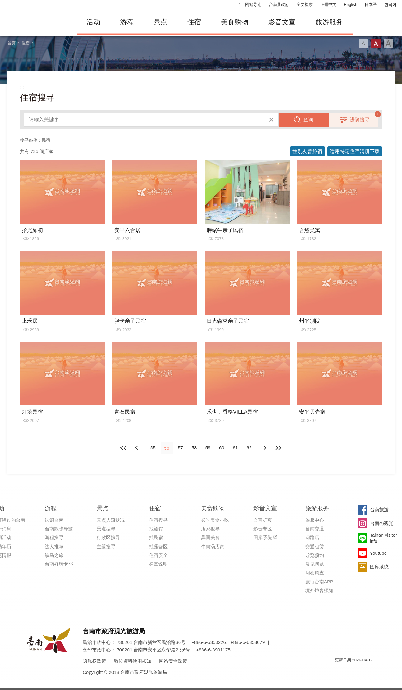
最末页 (278, 448)
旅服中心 (314, 520)
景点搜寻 (106, 528)
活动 (93, 22)
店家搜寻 (210, 528)
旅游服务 (329, 22)
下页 (137, 448)
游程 (127, 22)
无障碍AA (361, 671)
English (350, 4)
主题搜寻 (106, 546)
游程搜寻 (54, 537)
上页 (265, 448)
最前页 (123, 448)
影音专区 (262, 528)
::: (239, 4)
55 (153, 447)
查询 (308, 119)
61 (235, 447)
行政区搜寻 (108, 537)
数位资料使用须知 (132, 661)
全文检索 (305, 4)
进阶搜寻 (360, 119)
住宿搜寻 (158, 520)
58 (194, 447)
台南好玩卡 (56, 564)
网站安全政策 (173, 661)
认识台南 (54, 520)
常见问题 (314, 564)
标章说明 (158, 564)
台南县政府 (279, 4)
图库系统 (262, 537)
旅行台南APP (319, 581)
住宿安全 (158, 555)
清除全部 (271, 119)
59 (208, 447)
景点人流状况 (111, 520)
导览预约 (314, 555)
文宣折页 (262, 520)
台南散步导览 (59, 528)
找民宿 (156, 537)
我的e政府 (339, 671)
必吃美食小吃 (215, 520)
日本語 (371, 4)
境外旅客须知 (319, 590)
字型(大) (388, 43)
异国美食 (210, 537)
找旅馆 (156, 528)
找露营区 (158, 546)
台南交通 (314, 528)
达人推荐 (54, 546)
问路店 (312, 537)
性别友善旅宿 (307, 151)
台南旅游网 (36, 22)
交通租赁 (314, 546)
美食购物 (234, 22)
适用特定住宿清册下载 (355, 151)
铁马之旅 (54, 555)
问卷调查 (314, 572)
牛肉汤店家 (212, 546)
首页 (11, 43)
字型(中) (376, 43)
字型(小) (363, 43)
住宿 (194, 22)
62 (249, 447)
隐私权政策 (94, 661)
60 (221, 447)
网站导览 (253, 4)
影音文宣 (282, 22)
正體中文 (328, 4)
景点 (160, 22)
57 (180, 447)
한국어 (390, 4)
